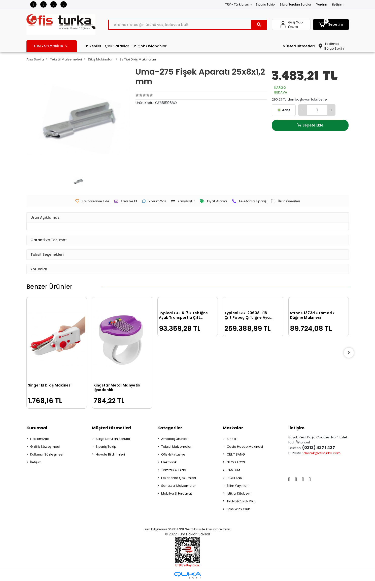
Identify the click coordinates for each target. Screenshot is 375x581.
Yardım (321, 4)
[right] (348, 352)
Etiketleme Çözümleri (178, 477)
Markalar (233, 428)
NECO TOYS (236, 462)
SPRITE (232, 438)
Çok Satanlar (117, 46)
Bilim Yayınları (238, 485)
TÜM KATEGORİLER (50, 46)
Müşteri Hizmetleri (299, 46)
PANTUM (233, 470)
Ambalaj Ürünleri (174, 438)
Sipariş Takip (265, 4)
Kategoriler (169, 428)
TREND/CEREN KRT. (241, 501)
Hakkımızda (39, 438)
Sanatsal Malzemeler (178, 485)
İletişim (338, 4)
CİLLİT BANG (236, 454)
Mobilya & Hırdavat (176, 493)
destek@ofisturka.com (321, 453)
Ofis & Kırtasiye (173, 454)
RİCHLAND (234, 477)
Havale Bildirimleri (110, 454)
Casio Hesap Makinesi (245, 446)
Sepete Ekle (310, 125)
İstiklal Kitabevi (238, 493)
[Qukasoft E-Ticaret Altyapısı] (187, 575)
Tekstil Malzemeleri (176, 446)
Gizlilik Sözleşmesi (45, 446)
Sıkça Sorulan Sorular (295, 4)
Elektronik (169, 462)
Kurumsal (36, 428)
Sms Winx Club (238, 509)
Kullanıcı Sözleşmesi (46, 454)
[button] (331, 24)
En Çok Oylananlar (149, 46)
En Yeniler (92, 46)
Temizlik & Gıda (173, 470)
